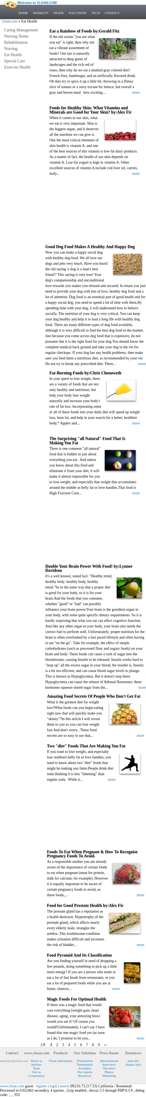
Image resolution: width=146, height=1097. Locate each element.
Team (36, 1068)
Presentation (85, 1061)
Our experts (84, 1072)
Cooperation (36, 1075)
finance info (133, 1064)
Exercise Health (17, 67)
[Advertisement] (95, 213)
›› (105, 1045)
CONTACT (112, 13)
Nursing (10, 48)
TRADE (58, 13)
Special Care (14, 61)
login (53, 1086)
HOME (23, 13)
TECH (95, 13)
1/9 (43, 1045)
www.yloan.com (12, 1086)
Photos (109, 1072)
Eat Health (13, 54)
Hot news (109, 1068)
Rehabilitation (15, 42)
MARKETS (40, 13)
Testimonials (85, 1064)
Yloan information (60, 1061)
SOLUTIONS (77, 13)
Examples (84, 1068)
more (136, 92)
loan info (133, 1061)
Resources (84, 1075)
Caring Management (21, 30)
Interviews (109, 1064)
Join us (36, 1072)
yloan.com (10, 21)
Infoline (36, 1064)
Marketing (109, 1075)
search (64, 1086)
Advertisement (109, 1061)
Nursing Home (16, 36)
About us (36, 1061)
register (41, 1086)
